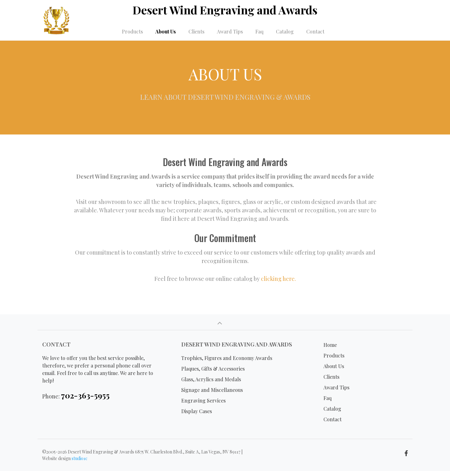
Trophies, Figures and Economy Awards (226, 358)
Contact (315, 31)
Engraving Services (203, 400)
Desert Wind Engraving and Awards (225, 9)
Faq (259, 31)
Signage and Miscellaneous (212, 390)
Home (330, 345)
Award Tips (230, 31)
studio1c (80, 458)
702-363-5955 (85, 395)
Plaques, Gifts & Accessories (213, 368)
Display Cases (196, 411)
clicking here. (278, 278)
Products (132, 31)
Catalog (285, 31)
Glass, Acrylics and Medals (211, 379)
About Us (165, 31)
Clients (196, 31)
